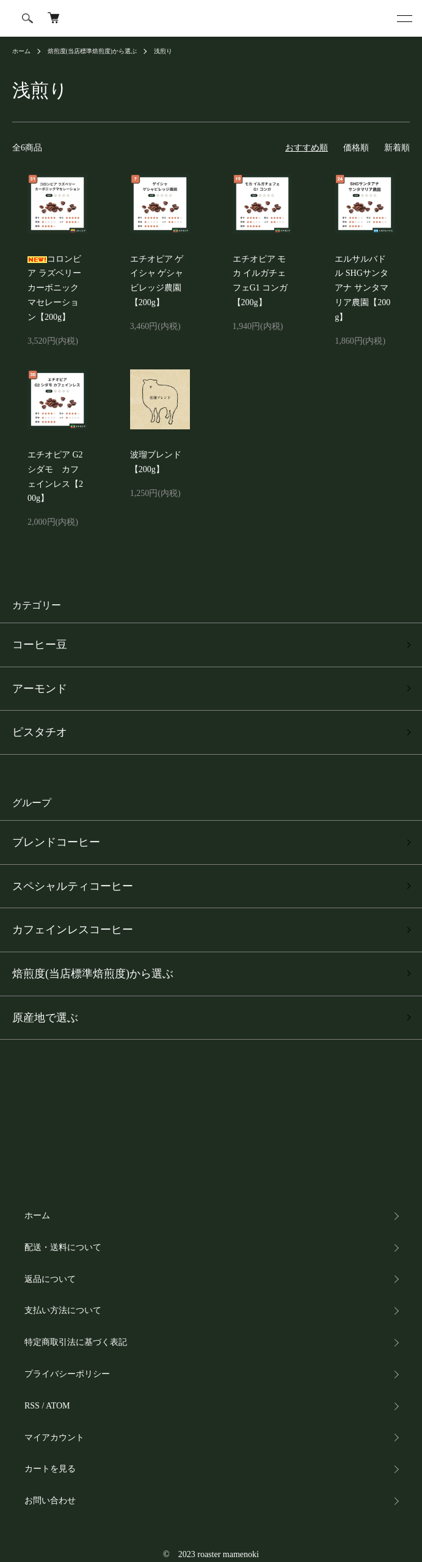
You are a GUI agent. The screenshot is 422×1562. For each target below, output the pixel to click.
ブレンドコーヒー (56, 842)
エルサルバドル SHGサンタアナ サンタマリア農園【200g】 (362, 288)
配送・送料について (62, 1247)
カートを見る (50, 1468)
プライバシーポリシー (67, 1374)
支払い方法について (62, 1310)
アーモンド (39, 689)
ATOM (58, 1405)
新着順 (397, 147)
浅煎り (163, 51)
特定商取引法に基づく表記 (75, 1342)
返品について (50, 1279)
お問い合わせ (50, 1500)
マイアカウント (54, 1437)
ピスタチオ (39, 732)
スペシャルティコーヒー (72, 886)
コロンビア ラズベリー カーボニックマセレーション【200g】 (54, 288)
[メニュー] (403, 18)
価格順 (356, 147)
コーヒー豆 (39, 644)
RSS (32, 1405)
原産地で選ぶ (45, 1018)
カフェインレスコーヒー (72, 930)
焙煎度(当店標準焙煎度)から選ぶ (92, 51)
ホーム (21, 51)
